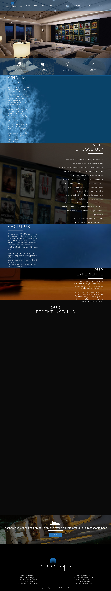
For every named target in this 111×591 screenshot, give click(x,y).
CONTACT (55, 535)
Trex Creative (66, 588)
